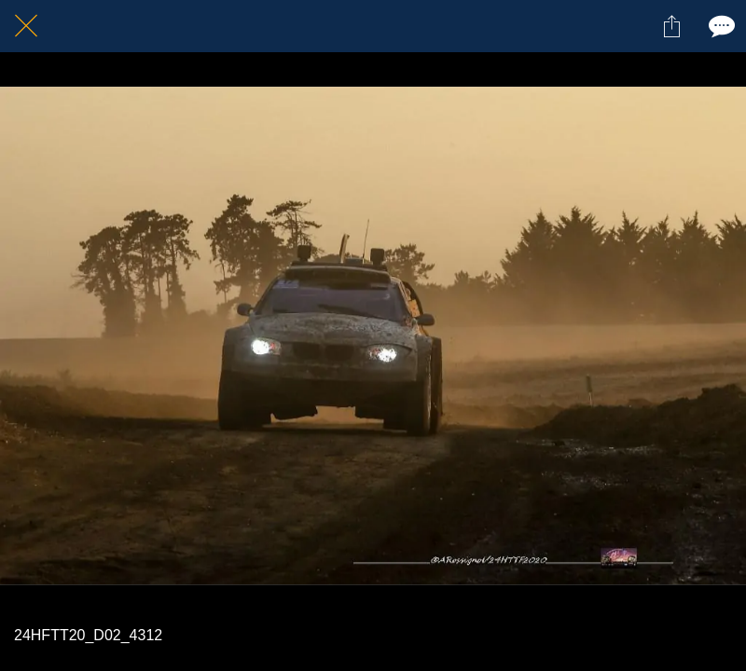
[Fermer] (26, 26)
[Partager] (671, 26)
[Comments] (720, 26)
